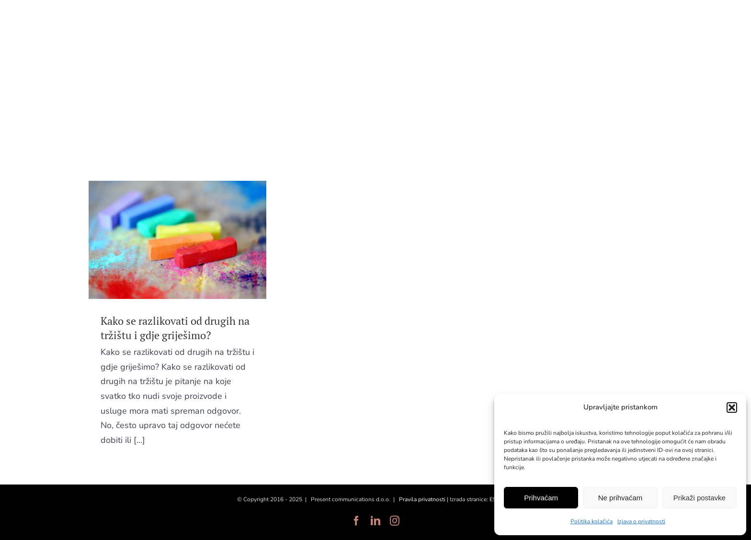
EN (655, 23)
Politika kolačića (591, 521)
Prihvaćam (541, 498)
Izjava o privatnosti (641, 521)
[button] (732, 407)
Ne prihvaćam (620, 498)
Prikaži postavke (699, 498)
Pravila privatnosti (422, 499)
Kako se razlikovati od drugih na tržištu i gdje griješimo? (175, 328)
